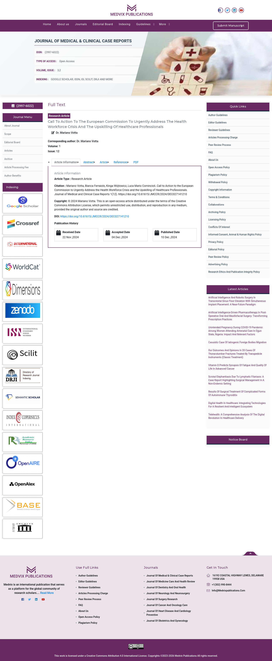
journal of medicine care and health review (170, 581)
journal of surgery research (161, 599)
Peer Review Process (219, 145)
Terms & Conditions (219, 197)
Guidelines (143, 24)
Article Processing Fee (16, 167)
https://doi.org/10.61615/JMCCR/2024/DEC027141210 (94, 216)
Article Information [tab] (65, 162)
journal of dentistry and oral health (166, 587)
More (162, 24)
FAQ (210, 152)
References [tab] (121, 162)
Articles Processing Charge (223, 137)
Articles (8, 150)
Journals (81, 24)
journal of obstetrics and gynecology (167, 620)
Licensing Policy (217, 219)
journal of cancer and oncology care (166, 605)
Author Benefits (12, 175)
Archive (8, 159)
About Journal (12, 125)
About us (63, 24)
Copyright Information (220, 189)
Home (47, 24)
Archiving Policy (217, 212)
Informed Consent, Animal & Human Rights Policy (235, 234)
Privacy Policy (215, 242)
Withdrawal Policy (218, 182)
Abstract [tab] (88, 162)
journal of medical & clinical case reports (169, 575)
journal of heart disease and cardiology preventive (168, 613)
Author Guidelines (217, 115)
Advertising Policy (218, 264)
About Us (213, 159)
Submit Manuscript (230, 25)
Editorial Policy (216, 249)
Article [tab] (104, 162)
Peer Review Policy (218, 257)
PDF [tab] (135, 162)
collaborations (216, 204)
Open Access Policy (219, 167)
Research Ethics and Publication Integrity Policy (234, 271)
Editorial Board (103, 24)
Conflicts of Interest (219, 227)
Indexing (124, 24)
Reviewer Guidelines (219, 130)
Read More (47, 593)
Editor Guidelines (217, 122)
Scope (7, 134)
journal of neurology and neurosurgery (168, 593)
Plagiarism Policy (217, 174)
